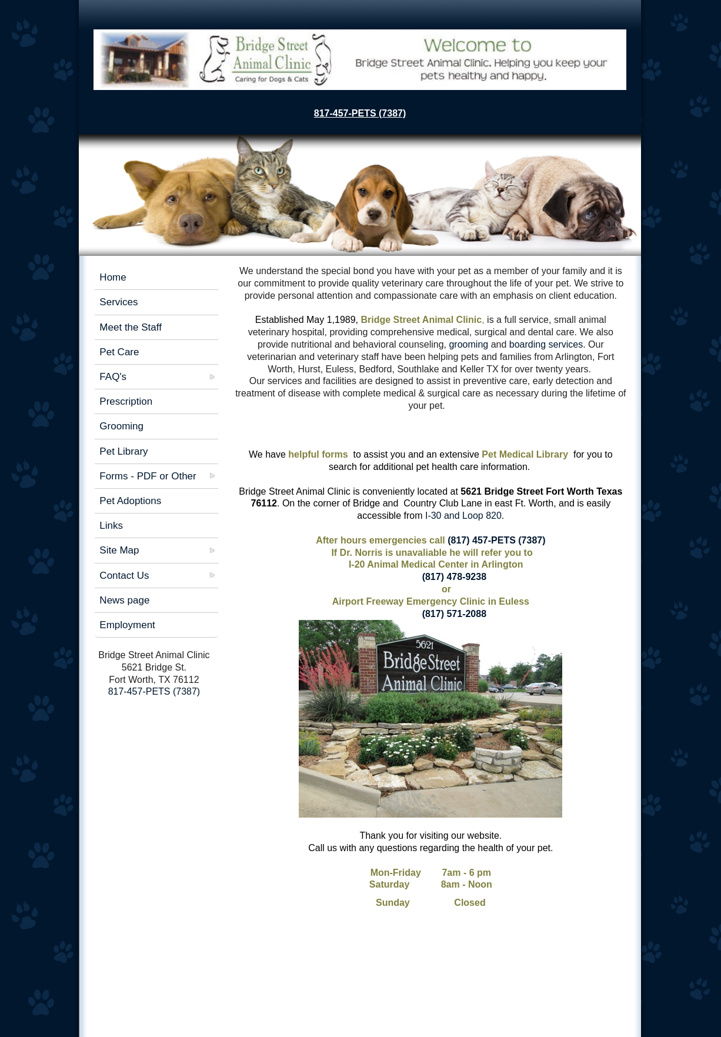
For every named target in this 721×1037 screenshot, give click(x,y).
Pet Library (123, 451)
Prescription (125, 401)
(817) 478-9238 (452, 577)
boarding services (546, 344)
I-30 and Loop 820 (462, 516)
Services (118, 302)
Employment (127, 625)
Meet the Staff (130, 327)
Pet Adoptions (130, 500)
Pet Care (119, 352)
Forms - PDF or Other (147, 476)
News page (124, 600)
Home (112, 277)
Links (111, 525)
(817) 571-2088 (452, 614)
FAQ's (112, 376)
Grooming (121, 426)
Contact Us (124, 575)
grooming (469, 344)
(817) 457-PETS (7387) (496, 540)
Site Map (119, 550)
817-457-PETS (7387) (360, 113)
